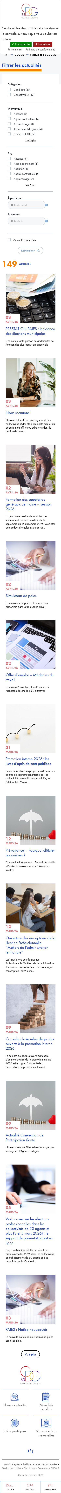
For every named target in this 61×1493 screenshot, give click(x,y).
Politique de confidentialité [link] (40, 49)
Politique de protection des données (40, 1464)
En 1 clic (10, 1489)
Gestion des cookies (11, 1468)
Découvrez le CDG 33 (48, 1468)
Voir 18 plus (30, 140)
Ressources (30, 1489)
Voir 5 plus (30, 185)
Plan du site (29, 1468)
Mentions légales (12, 1464)
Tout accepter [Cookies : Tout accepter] (21, 44)
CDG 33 (19, 55)
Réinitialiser (30, 250)
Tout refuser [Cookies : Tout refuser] (43, 44)
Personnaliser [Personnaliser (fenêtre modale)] (15, 49)
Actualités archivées (24, 240)
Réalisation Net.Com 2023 (30, 1475)
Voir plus (30, 1354)
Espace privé (50, 1489)
